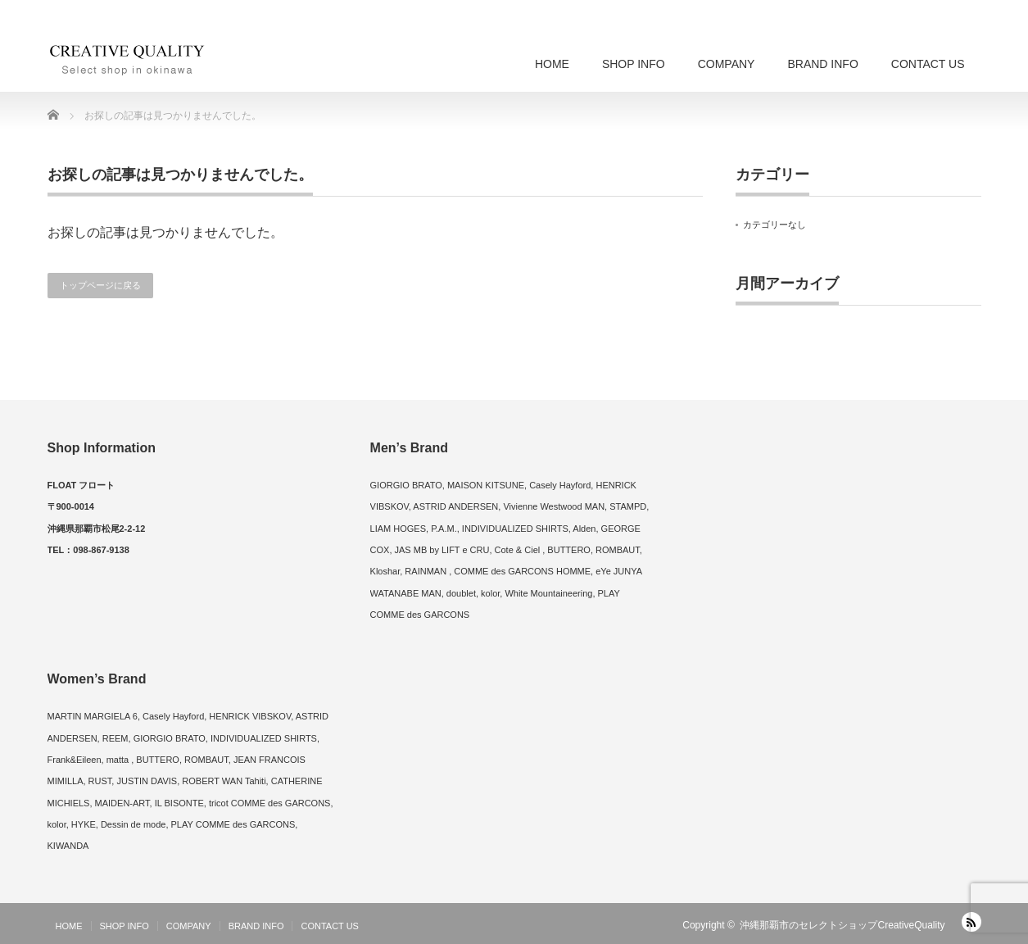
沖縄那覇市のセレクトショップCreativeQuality (842, 925)
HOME (552, 63)
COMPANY (726, 63)
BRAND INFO (822, 63)
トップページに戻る (100, 285)
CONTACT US (928, 63)
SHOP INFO (633, 63)
